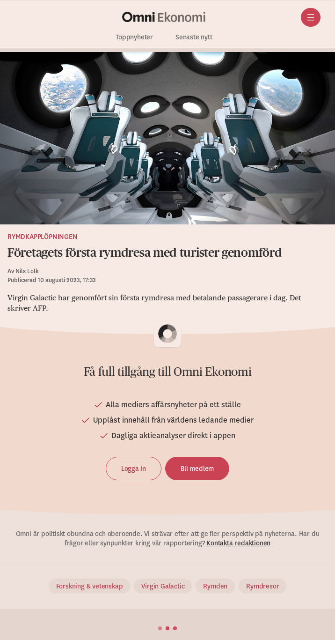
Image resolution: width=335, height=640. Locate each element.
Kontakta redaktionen (238, 543)
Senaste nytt (193, 37)
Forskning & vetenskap (89, 586)
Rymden (215, 586)
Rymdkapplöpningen (42, 236)
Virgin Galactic (162, 586)
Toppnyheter (134, 37)
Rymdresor (262, 586)
